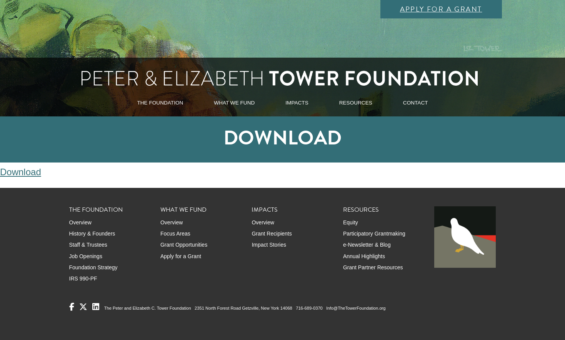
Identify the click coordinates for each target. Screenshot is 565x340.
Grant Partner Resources (373, 267)
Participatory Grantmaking (374, 234)
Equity (350, 222)
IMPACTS (296, 103)
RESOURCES (355, 103)
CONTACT (415, 103)
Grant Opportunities (183, 245)
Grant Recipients (272, 234)
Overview (80, 222)
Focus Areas (175, 234)
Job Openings (85, 256)
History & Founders (92, 234)
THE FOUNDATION (160, 103)
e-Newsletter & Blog (367, 245)
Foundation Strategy (93, 267)
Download (20, 172)
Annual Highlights (364, 256)
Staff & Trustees (88, 245)
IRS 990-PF (83, 278)
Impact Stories (269, 245)
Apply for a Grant (441, 9)
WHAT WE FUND (234, 103)
